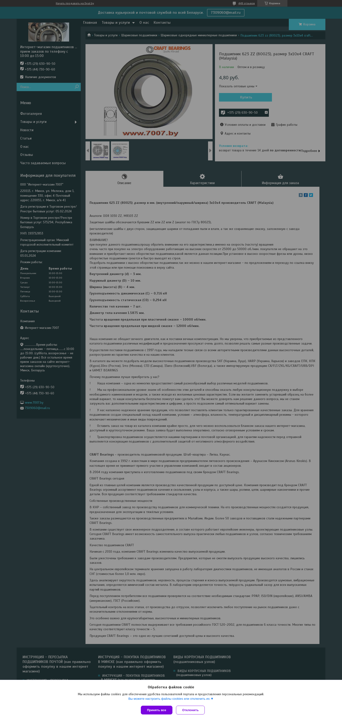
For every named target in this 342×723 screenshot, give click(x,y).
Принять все (156, 710)
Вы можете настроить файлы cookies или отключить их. (169, 699)
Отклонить (191, 710)
